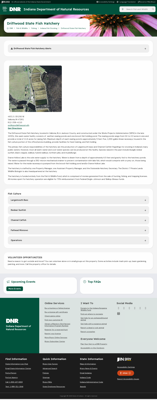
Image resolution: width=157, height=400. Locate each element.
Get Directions (15, 129)
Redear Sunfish (18, 211)
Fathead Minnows (19, 231)
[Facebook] (119, 309)
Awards (83, 387)
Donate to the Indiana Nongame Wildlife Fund (94, 310)
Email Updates (86, 374)
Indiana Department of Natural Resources (59, 10)
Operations (16, 241)
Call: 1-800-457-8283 (14, 383)
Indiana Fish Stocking (48, 29)
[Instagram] (129, 309)
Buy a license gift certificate (56, 313)
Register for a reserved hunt (56, 331)
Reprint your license (53, 334)
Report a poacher (88, 332)
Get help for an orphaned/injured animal (94, 320)
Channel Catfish (18, 221)
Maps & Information (88, 365)
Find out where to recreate (92, 315)
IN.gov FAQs (47, 383)
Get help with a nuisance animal (94, 325)
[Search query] (137, 9)
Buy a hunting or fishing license (57, 309)
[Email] (146, 309)
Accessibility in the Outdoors (92, 349)
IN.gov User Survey (50, 365)
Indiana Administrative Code (91, 383)
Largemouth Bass (19, 201)
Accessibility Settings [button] (126, 368)
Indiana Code (85, 378)
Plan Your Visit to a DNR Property (94, 345)
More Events (14, 289)
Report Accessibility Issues (128, 380)
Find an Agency (11, 378)
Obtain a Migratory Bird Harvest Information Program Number (57, 326)
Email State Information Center (18, 369)
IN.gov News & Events (88, 369)
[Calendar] (119, 314)
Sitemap (46, 378)
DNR (11, 29)
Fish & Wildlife (22, 29)
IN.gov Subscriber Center (55, 342)
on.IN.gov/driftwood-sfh (18, 126)
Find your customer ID (54, 321)
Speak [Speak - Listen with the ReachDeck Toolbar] (125, 374)
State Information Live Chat (16, 365)
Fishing (34, 29)
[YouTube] (135, 309)
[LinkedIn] (140, 309)
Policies (46, 374)
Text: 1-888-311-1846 (14, 387)
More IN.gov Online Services (56, 338)
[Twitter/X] (124, 309)
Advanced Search (50, 369)
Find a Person (10, 374)
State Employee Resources (54, 387)
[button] (105, 2)
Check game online (52, 317)
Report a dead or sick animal (92, 329)
